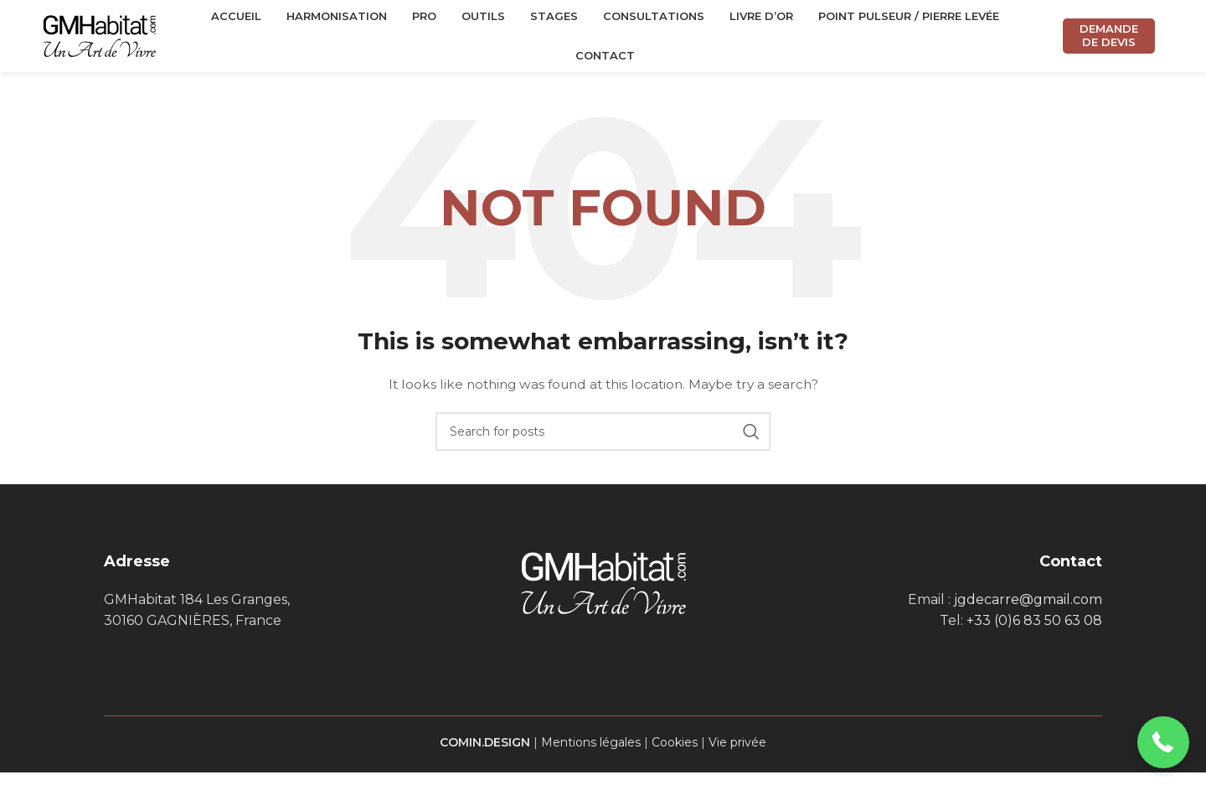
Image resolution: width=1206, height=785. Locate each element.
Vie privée (737, 754)
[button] (1163, 742)
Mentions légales (591, 754)
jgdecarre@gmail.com (1028, 611)
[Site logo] (99, 41)
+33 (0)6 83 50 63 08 (1034, 633)
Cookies (675, 754)
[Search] (603, 443)
